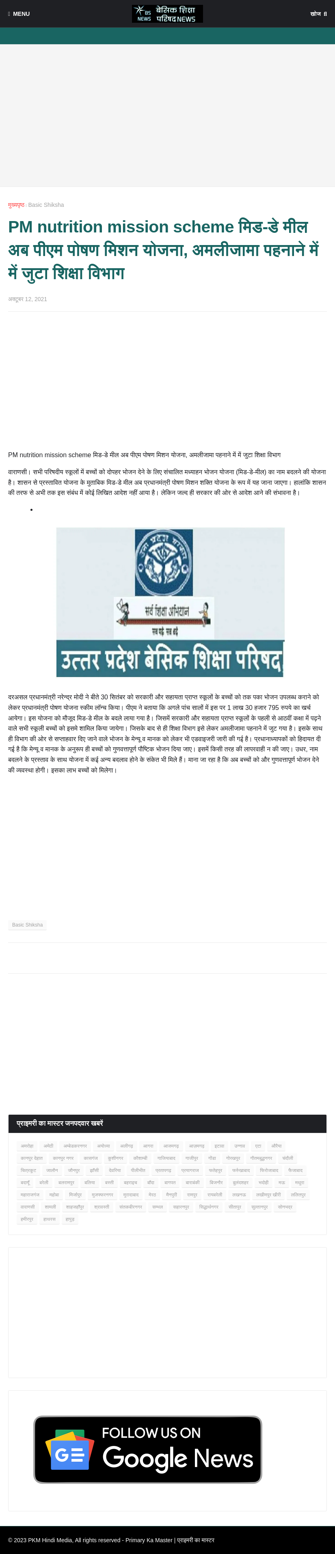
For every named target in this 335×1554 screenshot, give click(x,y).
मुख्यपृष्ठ (16, 205)
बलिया (89, 1182)
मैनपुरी (171, 1195)
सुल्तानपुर (259, 1207)
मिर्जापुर (75, 1195)
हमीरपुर (27, 1219)
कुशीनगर (115, 1158)
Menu (21, 14)
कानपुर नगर (63, 1158)
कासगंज (90, 1158)
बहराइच (130, 1182)
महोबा (54, 1195)
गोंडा (212, 1158)
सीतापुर (235, 1207)
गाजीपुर (192, 1158)
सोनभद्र (285, 1207)
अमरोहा (27, 1146)
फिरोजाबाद (269, 1170)
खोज (316, 14)
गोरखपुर (233, 1158)
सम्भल (157, 1207)
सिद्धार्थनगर (208, 1207)
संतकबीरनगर (130, 1207)
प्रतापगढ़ (163, 1170)
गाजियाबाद (166, 1158)
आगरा (148, 1146)
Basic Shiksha (46, 205)
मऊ (282, 1182)
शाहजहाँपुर (75, 1207)
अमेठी (48, 1146)
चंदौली (287, 1158)
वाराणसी (28, 1207)
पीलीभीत (138, 1170)
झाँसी (94, 1170)
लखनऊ (239, 1195)
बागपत (169, 1182)
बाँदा (150, 1182)
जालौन (52, 1170)
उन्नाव (239, 1146)
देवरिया (115, 1170)
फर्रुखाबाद (241, 1170)
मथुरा (299, 1182)
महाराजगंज (30, 1195)
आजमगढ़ (171, 1146)
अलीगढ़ (126, 1146)
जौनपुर (74, 1170)
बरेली (43, 1182)
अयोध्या (103, 1146)
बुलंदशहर (241, 1182)
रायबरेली (214, 1195)
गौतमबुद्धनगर (261, 1158)
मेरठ (152, 1195)
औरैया (276, 1146)
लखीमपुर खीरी (268, 1195)
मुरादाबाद (130, 1195)
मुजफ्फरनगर (102, 1195)
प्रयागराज (190, 1170)
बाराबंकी (192, 1182)
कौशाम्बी (140, 1158)
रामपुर (192, 1195)
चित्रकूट (28, 1170)
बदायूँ (25, 1182)
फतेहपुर (215, 1170)
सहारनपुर (181, 1207)
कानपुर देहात (32, 1158)
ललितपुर (298, 1195)
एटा (258, 1146)
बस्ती (109, 1182)
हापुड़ (70, 1219)
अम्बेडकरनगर (75, 1146)
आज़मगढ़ (197, 1146)
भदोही (263, 1182)
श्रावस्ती (101, 1207)
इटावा (220, 1146)
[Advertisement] (167, 115)
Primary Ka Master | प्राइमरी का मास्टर (169, 1540)
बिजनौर (216, 1182)
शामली (50, 1207)
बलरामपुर (66, 1182)
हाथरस (49, 1219)
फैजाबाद (295, 1170)
